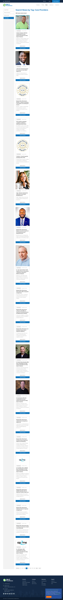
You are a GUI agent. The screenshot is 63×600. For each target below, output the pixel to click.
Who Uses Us (34, 582)
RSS (42, 582)
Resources (44, 579)
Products (24, 579)
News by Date (6, 15)
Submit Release (56, 1)
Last (39, 568)
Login (50, 1)
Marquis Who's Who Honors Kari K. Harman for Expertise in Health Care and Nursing (22, 527)
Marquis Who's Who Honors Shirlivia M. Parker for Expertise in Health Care (22, 509)
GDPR (59, 594)
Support (52, 579)
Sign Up (44, 1)
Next (37, 568)
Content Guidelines (54, 582)
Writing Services (24, 583)
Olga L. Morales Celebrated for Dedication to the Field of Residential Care (22, 194)
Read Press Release (23, 135)
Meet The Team (34, 583)
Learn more (57, 593)
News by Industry (7, 12)
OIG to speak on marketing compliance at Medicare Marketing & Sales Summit (21, 123)
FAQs (52, 583)
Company (34, 579)
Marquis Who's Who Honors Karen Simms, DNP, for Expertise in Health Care (22, 291)
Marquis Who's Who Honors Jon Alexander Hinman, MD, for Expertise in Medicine (22, 330)
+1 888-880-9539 (6, 1)
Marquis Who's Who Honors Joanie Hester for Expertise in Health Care (22, 421)
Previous (17, 568)
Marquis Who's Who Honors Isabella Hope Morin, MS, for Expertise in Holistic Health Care (22, 491)
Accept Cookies (48, 596)
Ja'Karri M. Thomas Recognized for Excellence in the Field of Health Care (22, 70)
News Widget (44, 583)
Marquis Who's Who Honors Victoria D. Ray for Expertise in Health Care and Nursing (22, 440)
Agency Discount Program (26, 582)
